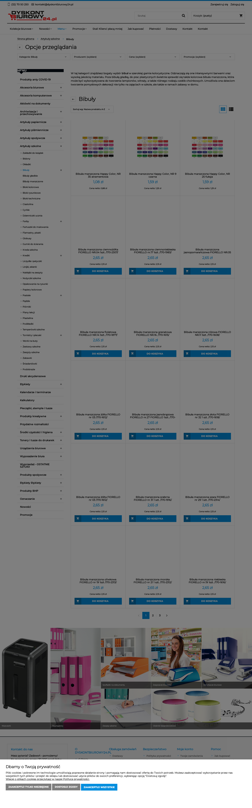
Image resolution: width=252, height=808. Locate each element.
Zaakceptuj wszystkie (99, 787)
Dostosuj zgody (66, 787)
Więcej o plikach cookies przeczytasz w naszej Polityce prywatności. (48, 779)
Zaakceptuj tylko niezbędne (28, 787)
